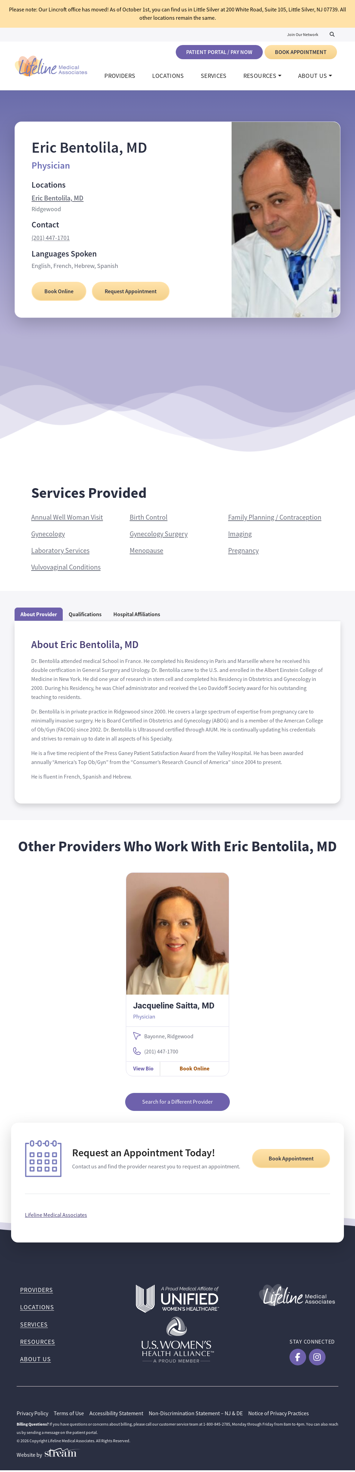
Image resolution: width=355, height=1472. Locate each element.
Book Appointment (301, 52)
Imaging (240, 535)
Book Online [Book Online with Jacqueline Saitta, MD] (194, 1070)
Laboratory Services (60, 552)
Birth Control (148, 519)
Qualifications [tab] (85, 616)
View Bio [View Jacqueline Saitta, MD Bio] (143, 1070)
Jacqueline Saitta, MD (174, 1007)
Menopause (146, 552)
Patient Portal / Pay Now (219, 52)
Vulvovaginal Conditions (66, 569)
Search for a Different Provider (177, 1103)
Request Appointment (131, 293)
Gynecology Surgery (159, 535)
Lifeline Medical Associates (56, 1216)
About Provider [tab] (38, 616)
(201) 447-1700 (161, 1053)
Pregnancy (243, 552)
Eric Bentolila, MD (58, 199)
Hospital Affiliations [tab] (136, 616)
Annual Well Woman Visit (67, 519)
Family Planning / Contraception (274, 519)
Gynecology (48, 535)
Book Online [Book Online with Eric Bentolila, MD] (58, 293)
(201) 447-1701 (51, 239)
